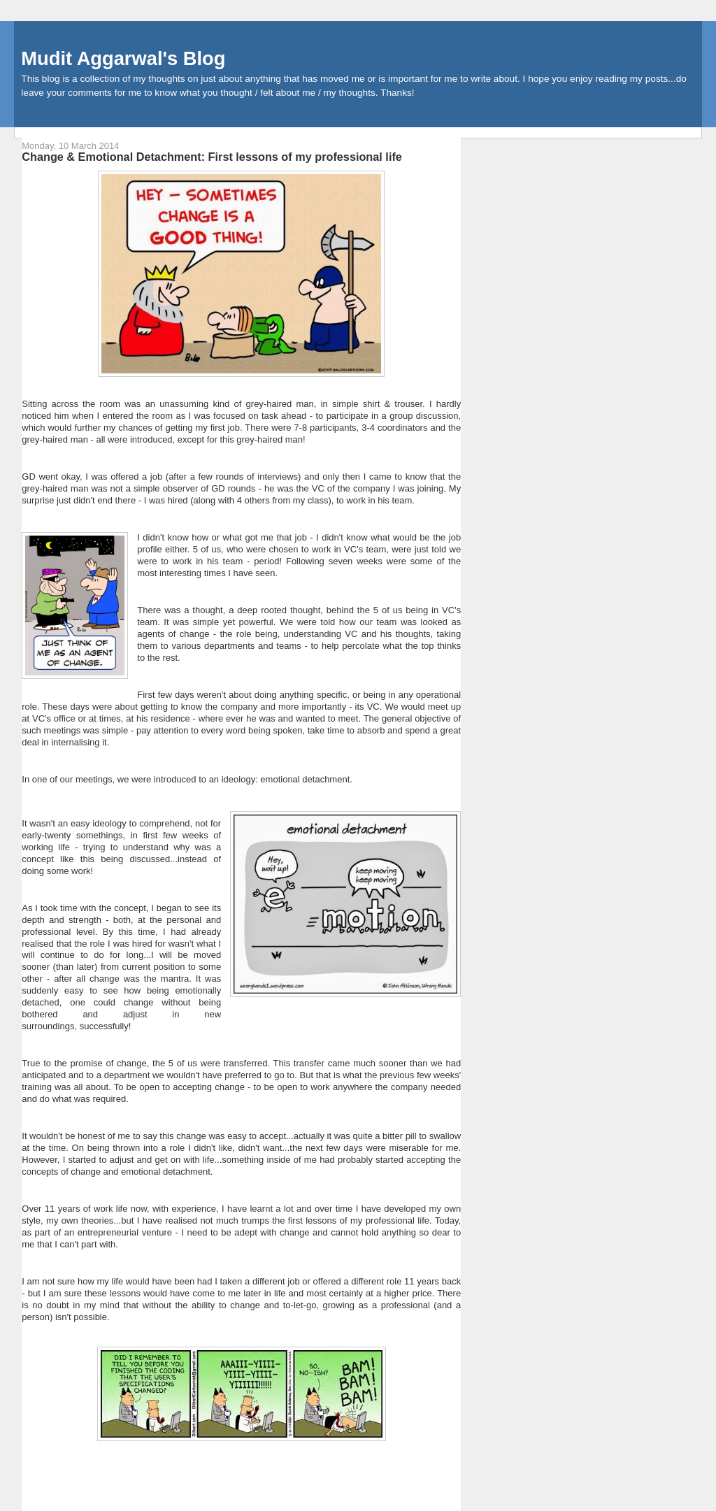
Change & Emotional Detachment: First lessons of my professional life (212, 156)
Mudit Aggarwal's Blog (123, 58)
